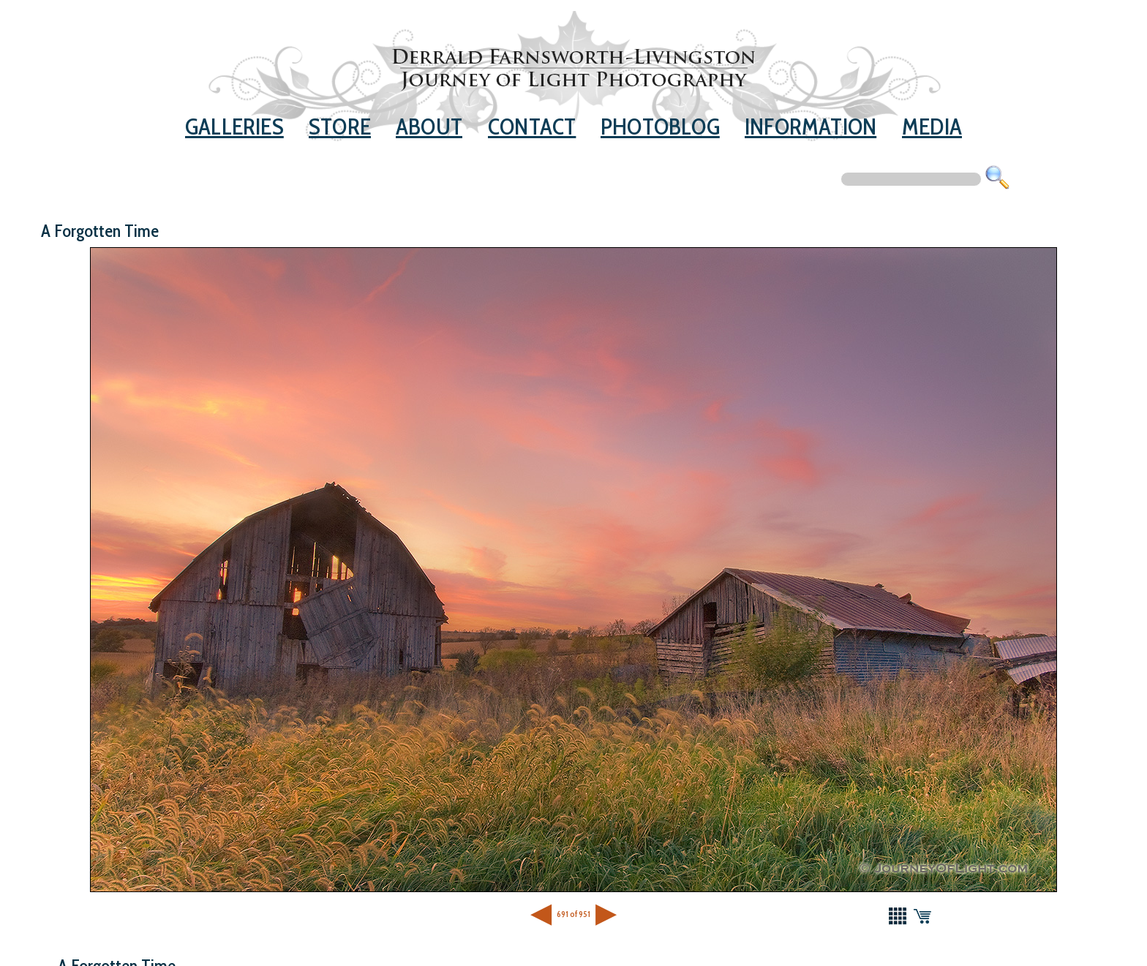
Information (810, 126)
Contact (532, 126)
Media (932, 126)
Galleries (234, 126)
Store (340, 126)
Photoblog (660, 126)
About (429, 126)
